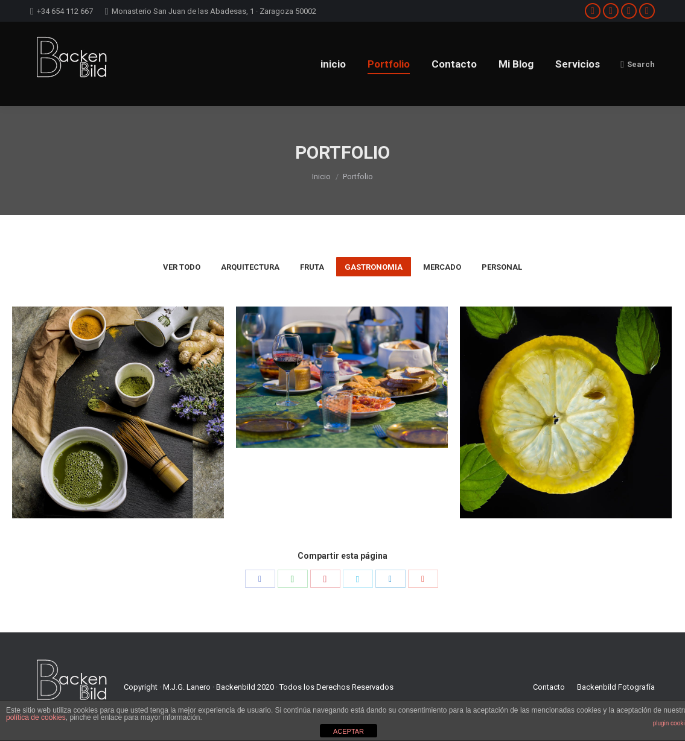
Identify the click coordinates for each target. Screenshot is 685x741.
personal (502, 267)
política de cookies (36, 717)
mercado (442, 267)
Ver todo (181, 267)
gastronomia (374, 267)
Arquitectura (250, 267)
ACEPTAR (348, 731)
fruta (312, 267)
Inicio (321, 176)
